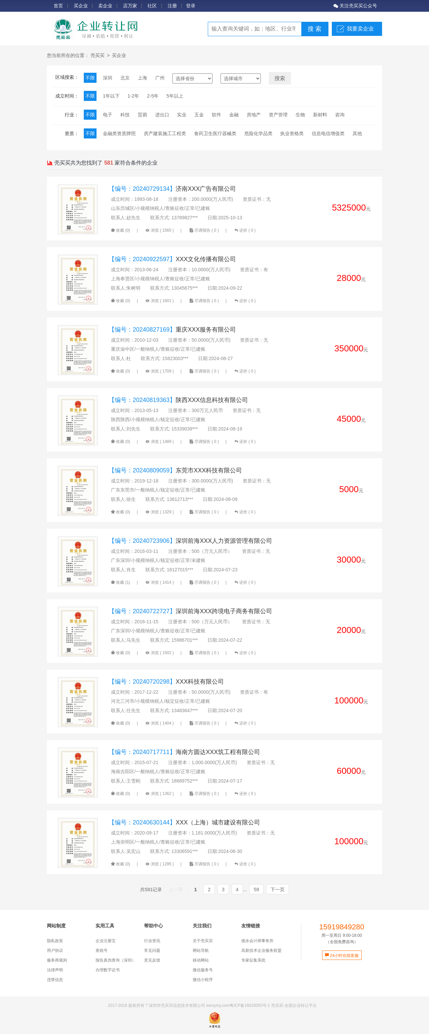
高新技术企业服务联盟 (261, 950)
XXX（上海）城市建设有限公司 (184, 822)
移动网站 (201, 960)
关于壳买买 (203, 940)
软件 (216, 114)
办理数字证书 (108, 970)
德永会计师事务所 (257, 940)
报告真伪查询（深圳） (116, 960)
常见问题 (152, 950)
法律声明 (55, 970)
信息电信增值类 (328, 133)
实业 (181, 114)
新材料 (320, 114)
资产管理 (278, 114)
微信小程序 (203, 979)
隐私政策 (55, 940)
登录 (190, 5)
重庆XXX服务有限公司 (172, 329)
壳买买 (97, 55)
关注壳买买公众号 (355, 5)
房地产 (254, 114)
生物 (300, 114)
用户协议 (55, 950)
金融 (234, 114)
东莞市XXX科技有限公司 (175, 470)
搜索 (279, 78)
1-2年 (133, 96)
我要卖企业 (360, 29)
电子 (107, 114)
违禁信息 (55, 979)
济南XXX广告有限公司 (172, 188)
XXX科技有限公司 (166, 681)
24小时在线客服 (342, 955)
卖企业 (105, 5)
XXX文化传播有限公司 (172, 259)
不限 (90, 77)
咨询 (340, 114)
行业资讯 (152, 940)
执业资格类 (292, 133)
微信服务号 (203, 970)
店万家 (130, 5)
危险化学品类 (258, 133)
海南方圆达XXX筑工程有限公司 (184, 752)
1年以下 (111, 96)
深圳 (107, 77)
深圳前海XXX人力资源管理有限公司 (190, 540)
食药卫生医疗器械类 (215, 133)
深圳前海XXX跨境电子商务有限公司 (190, 611)
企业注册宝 (106, 940)
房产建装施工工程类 (165, 133)
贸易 (142, 114)
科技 (125, 114)
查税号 (102, 950)
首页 (58, 5)
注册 (172, 5)
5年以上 (175, 96)
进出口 (162, 114)
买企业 (81, 5)
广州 (160, 77)
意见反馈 (152, 960)
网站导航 (201, 950)
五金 (199, 114)
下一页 (277, 889)
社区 (152, 5)
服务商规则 (57, 960)
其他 (357, 133)
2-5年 (153, 96)
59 (256, 889)
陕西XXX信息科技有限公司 (178, 400)
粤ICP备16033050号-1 (250, 1005)
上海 (142, 77)
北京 (125, 77)
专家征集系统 (253, 960)
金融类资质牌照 (119, 133)
